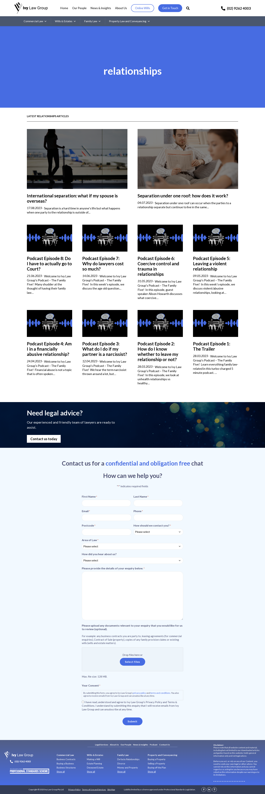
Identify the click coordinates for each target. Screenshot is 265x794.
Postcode (88, 525)
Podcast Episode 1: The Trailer (211, 346)
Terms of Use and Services (94, 789)
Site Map (111, 789)
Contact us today (43, 439)
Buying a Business (65, 763)
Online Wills (142, 8)
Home (64, 8)
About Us (121, 8)
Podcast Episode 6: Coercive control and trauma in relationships (158, 266)
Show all (61, 771)
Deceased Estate (95, 767)
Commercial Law (35, 21)
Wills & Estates (65, 21)
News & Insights (101, 8)
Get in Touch (170, 8)
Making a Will (93, 759)
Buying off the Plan (157, 767)
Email (86, 511)
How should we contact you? (152, 525)
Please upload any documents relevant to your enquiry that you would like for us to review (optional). (132, 627)
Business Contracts (66, 759)
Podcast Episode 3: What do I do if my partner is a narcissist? (104, 349)
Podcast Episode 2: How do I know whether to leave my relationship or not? (158, 351)
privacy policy (139, 693)
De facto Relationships (128, 759)
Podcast (154, 744)
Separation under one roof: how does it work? (183, 195)
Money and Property (127, 767)
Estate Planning (94, 763)
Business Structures (66, 767)
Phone (138, 511)
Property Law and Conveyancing (129, 21)
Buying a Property (156, 759)
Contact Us (164, 744)
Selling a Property (156, 763)
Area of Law (90, 540)
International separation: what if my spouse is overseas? (72, 198)
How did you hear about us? (99, 554)
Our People (79, 8)
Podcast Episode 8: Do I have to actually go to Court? (49, 264)
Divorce (121, 763)
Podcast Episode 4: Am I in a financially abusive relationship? (49, 349)
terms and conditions (160, 693)
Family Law (92, 21)
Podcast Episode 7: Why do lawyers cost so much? (103, 264)
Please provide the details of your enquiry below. (113, 568)
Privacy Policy (74, 789)
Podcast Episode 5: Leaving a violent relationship (211, 264)
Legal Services (101, 744)
